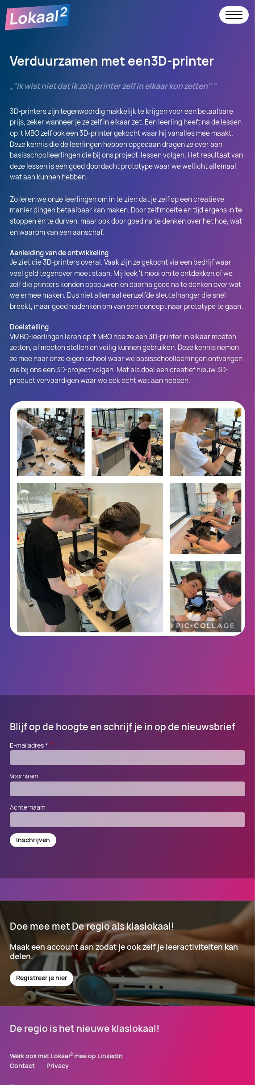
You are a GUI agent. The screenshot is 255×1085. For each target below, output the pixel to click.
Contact (22, 1066)
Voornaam (24, 776)
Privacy (57, 1066)
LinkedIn (110, 1056)
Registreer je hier (41, 977)
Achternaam (28, 807)
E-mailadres (32, 745)
